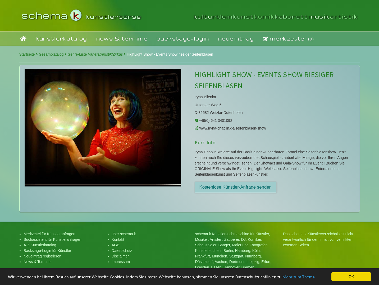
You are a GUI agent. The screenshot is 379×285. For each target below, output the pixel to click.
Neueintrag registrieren (42, 256)
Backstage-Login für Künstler (47, 250)
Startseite (28, 54)
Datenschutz (122, 250)
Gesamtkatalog (52, 54)
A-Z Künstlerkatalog (40, 245)
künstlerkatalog (61, 38)
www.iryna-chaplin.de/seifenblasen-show (230, 128)
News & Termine (37, 262)
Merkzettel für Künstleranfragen (49, 234)
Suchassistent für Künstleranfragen (52, 239)
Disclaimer (120, 256)
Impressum (121, 262)
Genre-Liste (96, 54)
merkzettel (288, 38)
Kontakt (118, 239)
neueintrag (236, 38)
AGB (116, 245)
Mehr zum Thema (298, 277)
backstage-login (183, 38)
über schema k (124, 234)
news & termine (122, 38)
